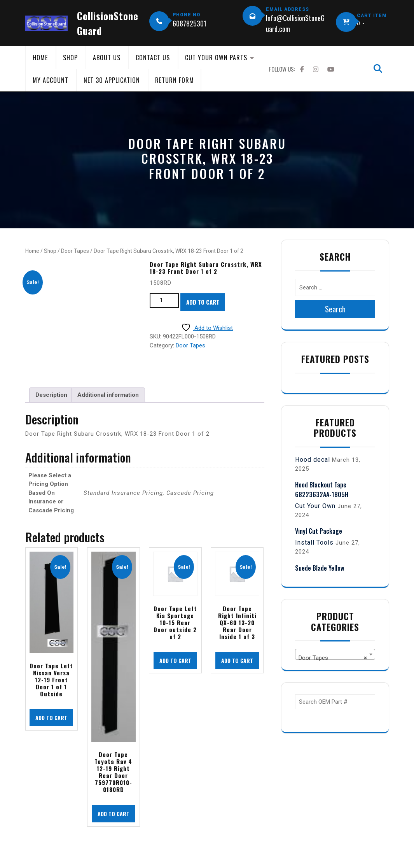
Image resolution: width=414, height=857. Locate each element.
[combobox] (335, 654)
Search (335, 309)
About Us (107, 57)
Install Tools (314, 542)
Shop (70, 57)
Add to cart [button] (51, 717)
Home (40, 57)
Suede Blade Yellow (319, 568)
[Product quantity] (164, 300)
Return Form (174, 80)
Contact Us (153, 57)
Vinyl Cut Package (318, 531)
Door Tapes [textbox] (333, 657)
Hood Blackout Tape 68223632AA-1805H (321, 489)
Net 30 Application (112, 80)
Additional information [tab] (108, 394)
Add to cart (202, 302)
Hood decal (312, 459)
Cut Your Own (315, 506)
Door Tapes (75, 251)
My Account (50, 80)
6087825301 (189, 23)
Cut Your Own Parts (216, 57)
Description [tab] (51, 394)
